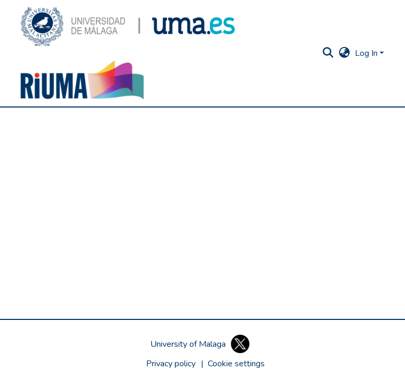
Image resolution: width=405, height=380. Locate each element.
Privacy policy (171, 363)
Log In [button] (367, 53)
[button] (128, 26)
